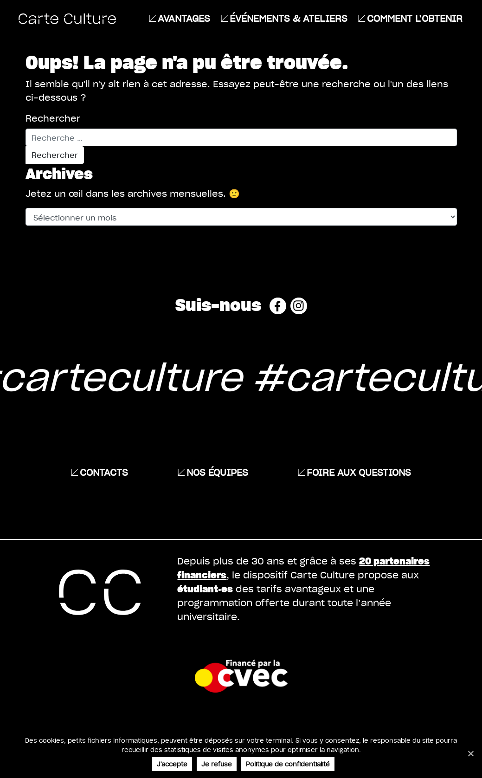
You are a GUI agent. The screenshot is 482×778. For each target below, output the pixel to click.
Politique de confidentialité (288, 763)
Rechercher (53, 118)
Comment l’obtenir (415, 18)
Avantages (184, 18)
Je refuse (216, 763)
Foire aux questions (359, 472)
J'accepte (172, 763)
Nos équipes (217, 472)
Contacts (104, 472)
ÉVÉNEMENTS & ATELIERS (288, 18)
